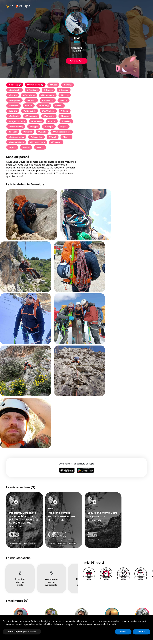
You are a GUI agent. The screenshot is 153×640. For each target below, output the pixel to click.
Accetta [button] (141, 631)
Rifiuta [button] (123, 631)
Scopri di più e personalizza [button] (22, 631)
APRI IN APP (76, 60)
